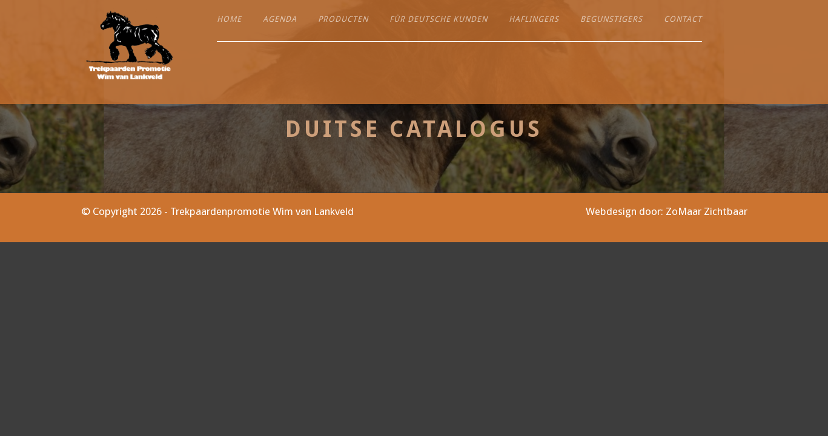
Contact (683, 19)
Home (229, 19)
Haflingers (534, 19)
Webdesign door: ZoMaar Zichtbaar (666, 211)
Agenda (280, 19)
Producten (343, 19)
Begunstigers (611, 19)
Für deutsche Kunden (438, 19)
